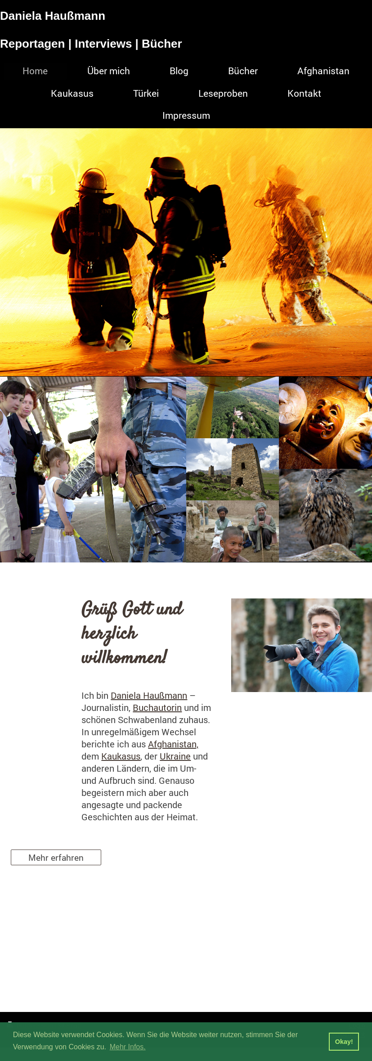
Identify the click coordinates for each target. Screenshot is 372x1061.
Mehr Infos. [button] (128, 1047)
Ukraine (175, 756)
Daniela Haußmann (149, 695)
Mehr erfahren (56, 857)
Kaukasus (120, 756)
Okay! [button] (344, 1041)
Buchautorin (157, 707)
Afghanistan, (173, 744)
